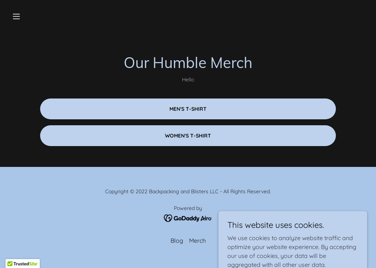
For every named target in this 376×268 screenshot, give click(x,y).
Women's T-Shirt (188, 135)
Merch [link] (197, 240)
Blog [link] (177, 240)
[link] (188, 217)
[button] (36, 16)
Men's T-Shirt (188, 109)
